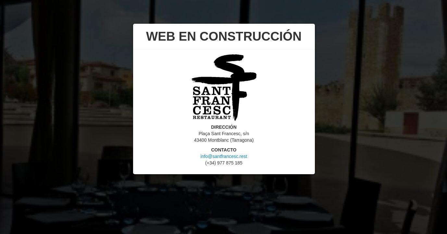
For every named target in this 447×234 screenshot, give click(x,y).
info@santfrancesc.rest (224, 156)
